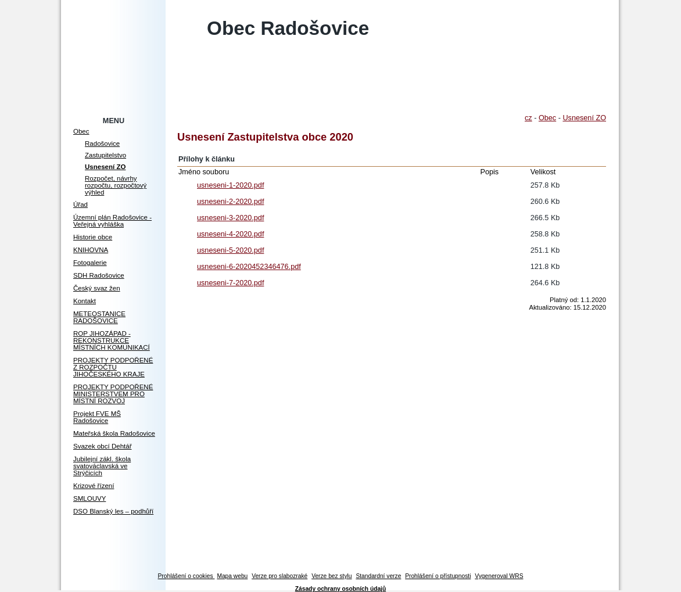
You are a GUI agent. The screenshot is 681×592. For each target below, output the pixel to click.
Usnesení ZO (105, 166)
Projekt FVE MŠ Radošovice (97, 417)
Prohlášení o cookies (186, 576)
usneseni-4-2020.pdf (230, 234)
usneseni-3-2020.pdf (230, 218)
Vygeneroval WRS (499, 576)
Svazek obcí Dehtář (102, 446)
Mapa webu (232, 576)
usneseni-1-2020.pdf (230, 185)
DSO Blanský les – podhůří (113, 511)
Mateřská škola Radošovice (114, 433)
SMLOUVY (89, 498)
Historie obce (92, 237)
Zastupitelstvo (105, 155)
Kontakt (84, 300)
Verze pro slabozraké (279, 576)
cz (528, 118)
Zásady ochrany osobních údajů (340, 589)
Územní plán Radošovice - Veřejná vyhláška (112, 221)
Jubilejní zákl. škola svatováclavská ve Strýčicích (102, 465)
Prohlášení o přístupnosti (438, 576)
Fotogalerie (90, 262)
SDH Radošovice (98, 275)
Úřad (80, 204)
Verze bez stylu (331, 576)
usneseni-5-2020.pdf (230, 250)
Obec (81, 131)
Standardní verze (378, 576)
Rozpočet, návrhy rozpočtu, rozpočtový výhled (115, 185)
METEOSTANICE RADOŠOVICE (99, 317)
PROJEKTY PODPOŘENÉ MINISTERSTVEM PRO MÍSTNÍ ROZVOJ (113, 393)
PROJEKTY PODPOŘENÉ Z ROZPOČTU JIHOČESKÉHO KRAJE (113, 367)
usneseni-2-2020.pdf (230, 202)
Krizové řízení (93, 485)
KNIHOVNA (90, 249)
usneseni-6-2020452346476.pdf (249, 267)
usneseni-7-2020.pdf (230, 283)
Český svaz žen (96, 288)
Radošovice (102, 143)
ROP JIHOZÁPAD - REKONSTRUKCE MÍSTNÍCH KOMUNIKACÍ (111, 340)
